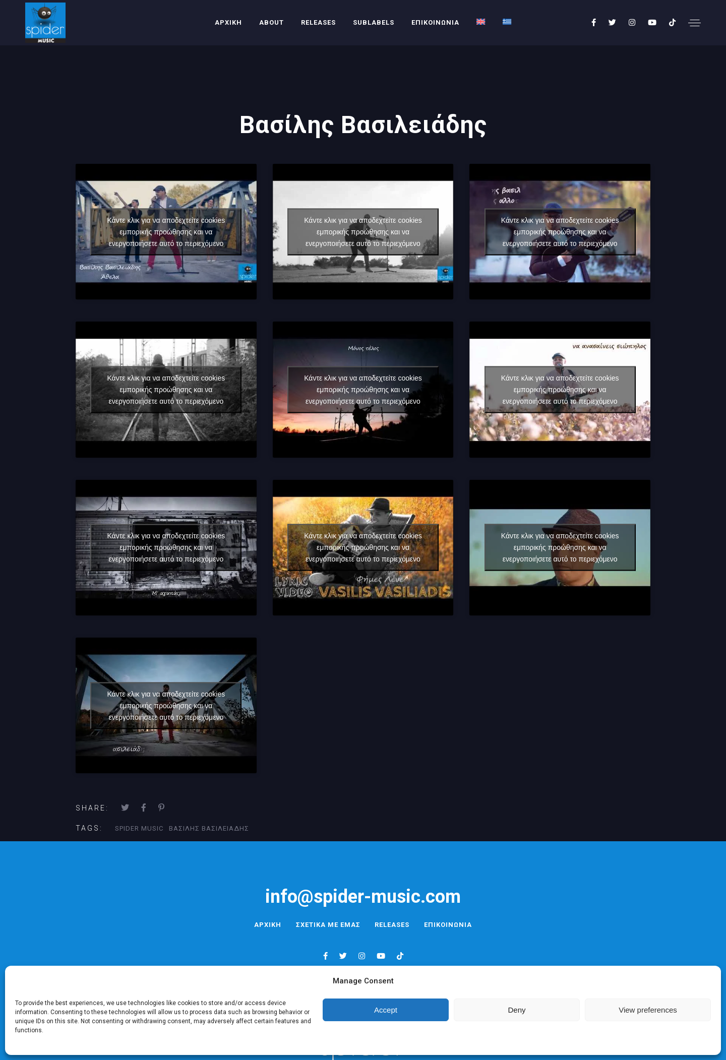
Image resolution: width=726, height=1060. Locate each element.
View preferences (648, 1010)
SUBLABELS (373, 22)
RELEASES (318, 22)
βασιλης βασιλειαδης (209, 828)
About (271, 22)
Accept (385, 1010)
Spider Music (139, 828)
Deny (516, 1010)
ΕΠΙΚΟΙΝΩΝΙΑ (435, 22)
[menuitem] (481, 22)
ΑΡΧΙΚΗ (228, 22)
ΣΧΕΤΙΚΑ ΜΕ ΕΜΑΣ (327, 924)
